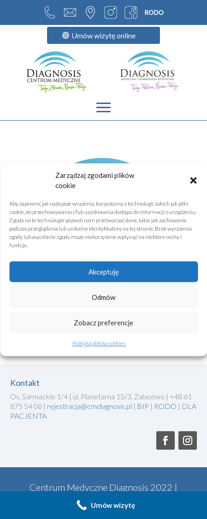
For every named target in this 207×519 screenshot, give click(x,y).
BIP (143, 406)
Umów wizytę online (103, 35)
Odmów (103, 297)
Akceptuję (104, 272)
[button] (193, 180)
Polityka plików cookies (98, 343)
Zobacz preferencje (103, 322)
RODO (165, 406)
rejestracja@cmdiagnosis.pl (90, 406)
